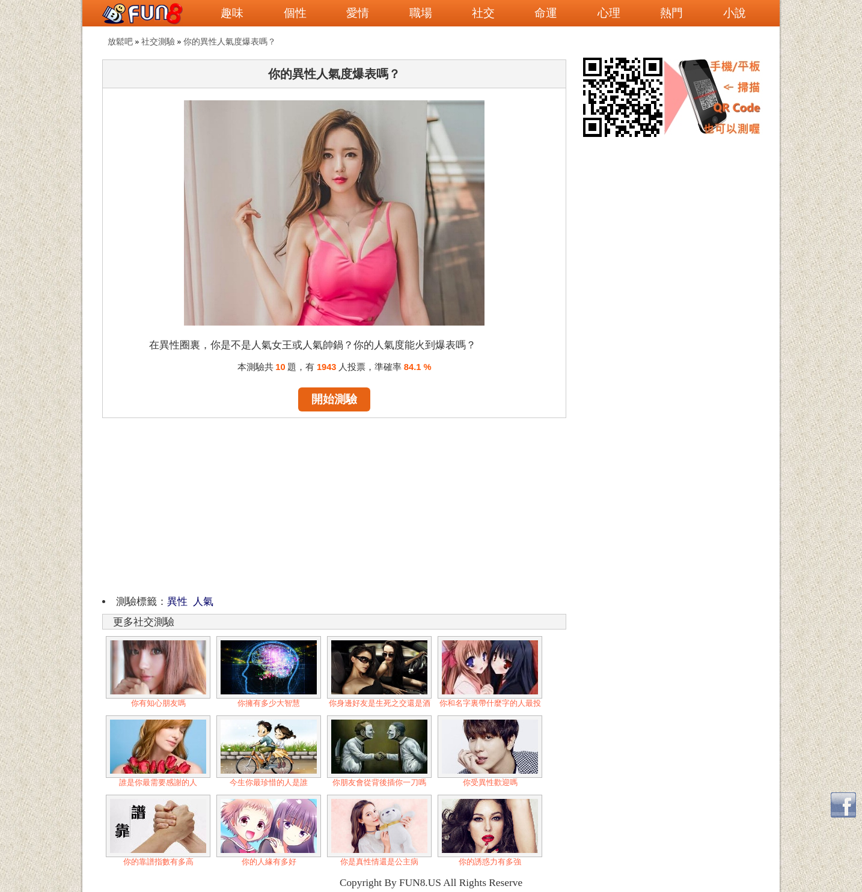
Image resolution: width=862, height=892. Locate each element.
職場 (420, 13)
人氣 (203, 601)
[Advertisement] (334, 504)
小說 (734, 13)
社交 (483, 13)
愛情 (357, 13)
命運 (545, 13)
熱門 (671, 13)
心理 (609, 13)
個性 (295, 13)
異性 (177, 601)
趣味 (232, 13)
